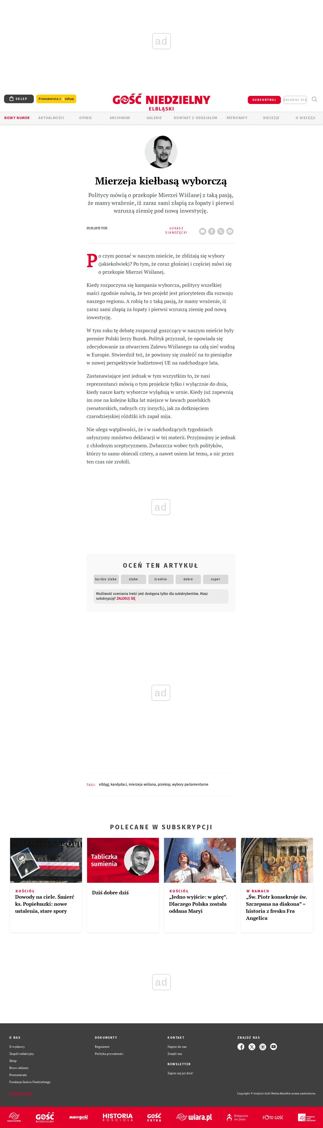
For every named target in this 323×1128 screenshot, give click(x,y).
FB (212, 230)
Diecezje (271, 118)
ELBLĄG (104, 784)
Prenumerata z (56, 99)
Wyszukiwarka (314, 99)
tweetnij (221, 230)
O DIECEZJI (305, 118)
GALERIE (154, 118)
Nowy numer (17, 118)
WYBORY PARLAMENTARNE (190, 784)
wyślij (230, 230)
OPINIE (85, 118)
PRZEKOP (164, 784)
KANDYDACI (119, 784)
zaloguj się (295, 100)
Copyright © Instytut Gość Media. (258, 1093)
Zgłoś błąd (21, 1093)
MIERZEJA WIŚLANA (142, 784)
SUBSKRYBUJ (264, 100)
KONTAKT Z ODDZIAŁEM (196, 118)
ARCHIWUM (120, 118)
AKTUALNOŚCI (51, 118)
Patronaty (237, 118)
